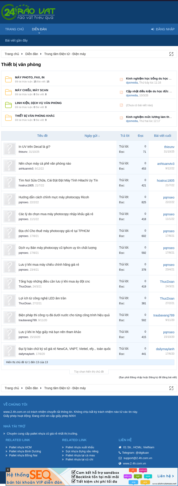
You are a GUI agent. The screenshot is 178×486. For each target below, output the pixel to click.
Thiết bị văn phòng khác (35, 115)
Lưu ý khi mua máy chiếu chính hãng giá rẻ (49, 264)
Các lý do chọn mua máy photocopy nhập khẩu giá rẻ (56, 214)
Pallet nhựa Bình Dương (25, 451)
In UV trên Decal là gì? (34, 146)
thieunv (23, 151)
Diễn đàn (39, 29)
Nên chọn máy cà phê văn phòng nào (45, 163)
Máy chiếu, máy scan (31, 90)
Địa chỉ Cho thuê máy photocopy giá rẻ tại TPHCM (54, 231)
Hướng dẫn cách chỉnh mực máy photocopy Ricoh (54, 197)
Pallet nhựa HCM (20, 447)
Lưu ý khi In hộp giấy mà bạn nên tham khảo (50, 332)
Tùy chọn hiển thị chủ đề (89, 371)
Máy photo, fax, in (29, 77)
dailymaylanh (26, 354)
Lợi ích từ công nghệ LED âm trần (42, 298)
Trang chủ (14, 29)
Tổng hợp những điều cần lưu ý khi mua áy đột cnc (54, 281)
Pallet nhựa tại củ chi (79, 459)
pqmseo (23, 202)
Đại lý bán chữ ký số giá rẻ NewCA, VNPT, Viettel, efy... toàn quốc (65, 349)
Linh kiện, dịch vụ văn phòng (38, 103)
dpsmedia (132, 82)
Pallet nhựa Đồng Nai (23, 455)
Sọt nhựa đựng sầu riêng (82, 451)
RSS (121, 79)
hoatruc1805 (26, 185)
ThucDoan (25, 286)
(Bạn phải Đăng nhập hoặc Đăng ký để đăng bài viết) (148, 377)
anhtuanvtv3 (26, 168)
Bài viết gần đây (16, 40)
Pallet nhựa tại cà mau (80, 455)
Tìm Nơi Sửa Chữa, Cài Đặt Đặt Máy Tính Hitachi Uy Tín (58, 180)
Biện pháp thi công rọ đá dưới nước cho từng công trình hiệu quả (64, 315)
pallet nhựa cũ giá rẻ (43, 433)
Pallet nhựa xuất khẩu (80, 447)
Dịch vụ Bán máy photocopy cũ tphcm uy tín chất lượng (57, 248)
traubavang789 (28, 320)
